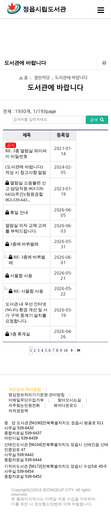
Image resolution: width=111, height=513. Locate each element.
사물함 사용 (21, 275)
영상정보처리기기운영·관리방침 (36, 395)
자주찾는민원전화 (24, 405)
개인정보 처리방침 (24, 389)
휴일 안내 (19, 212)
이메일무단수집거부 (26, 400)
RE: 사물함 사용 (28, 291)
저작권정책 (18, 411)
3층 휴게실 (20, 334)
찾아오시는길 (69, 400)
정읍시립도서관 (44, 9)
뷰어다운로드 (65, 405)
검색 (97, 120)
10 (66, 350)
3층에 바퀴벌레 (24, 244)
